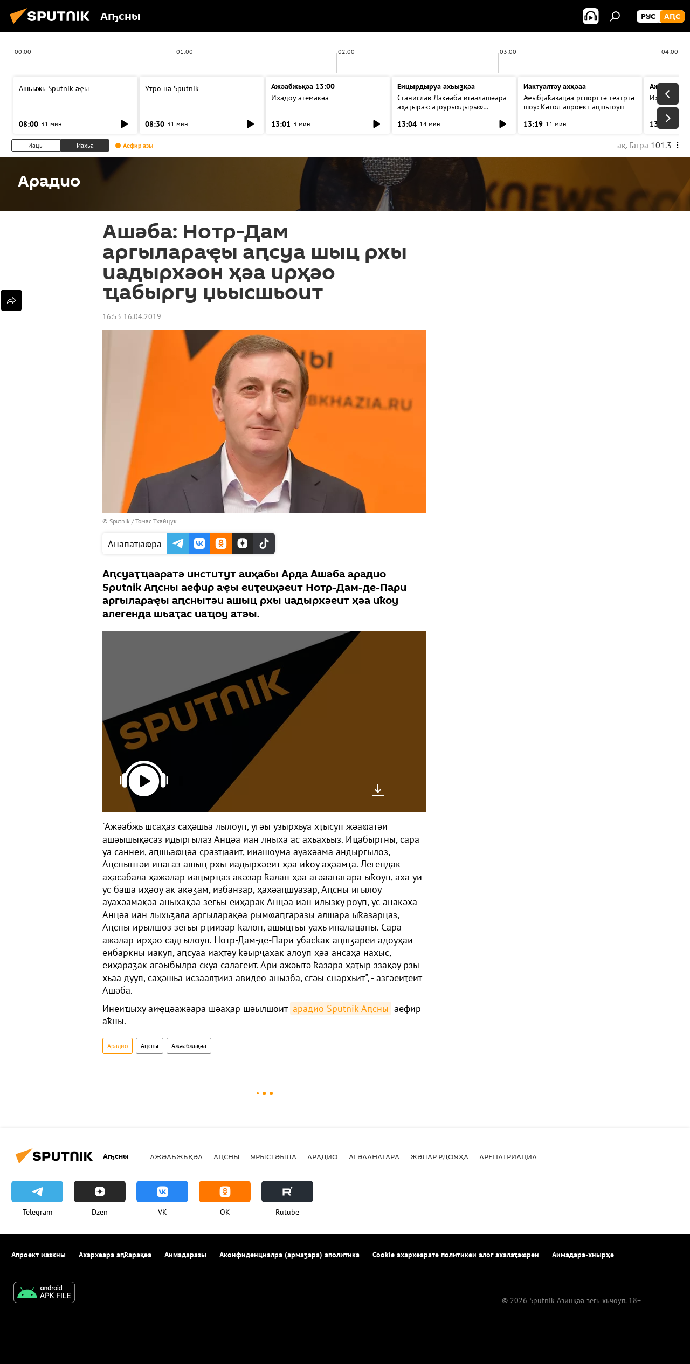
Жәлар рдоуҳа (439, 1156)
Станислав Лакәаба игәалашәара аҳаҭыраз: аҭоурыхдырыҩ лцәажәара (452, 107)
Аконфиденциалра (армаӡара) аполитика (289, 1254)
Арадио (117, 1046)
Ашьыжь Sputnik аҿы (54, 88)
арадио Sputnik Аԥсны (341, 1008)
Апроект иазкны (38, 1254)
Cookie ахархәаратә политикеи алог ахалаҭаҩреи (455, 1254)
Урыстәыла (273, 1156)
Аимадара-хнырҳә (583, 1254)
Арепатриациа (508, 1156)
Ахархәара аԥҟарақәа (115, 1254)
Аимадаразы (185, 1254)
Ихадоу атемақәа (300, 97)
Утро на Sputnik (172, 88)
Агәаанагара (374, 1156)
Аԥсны (149, 1046)
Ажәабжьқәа (188, 1046)
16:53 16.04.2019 (131, 316)
